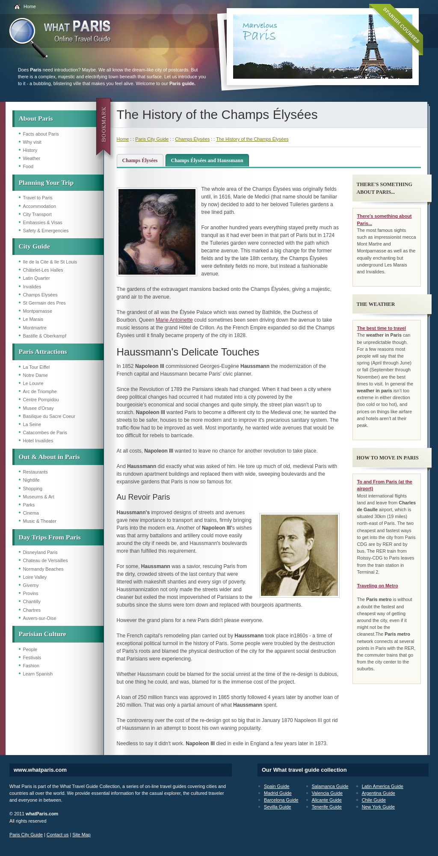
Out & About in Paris (49, 456)
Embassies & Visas (42, 222)
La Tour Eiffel (36, 367)
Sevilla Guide (277, 806)
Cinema (31, 512)
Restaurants (35, 471)
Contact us (58, 834)
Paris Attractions (43, 351)
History (30, 150)
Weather (32, 158)
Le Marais (33, 319)
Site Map (81, 834)
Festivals (32, 657)
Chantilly (32, 601)
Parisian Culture (42, 633)
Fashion (31, 665)
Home (30, 6)
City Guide (34, 246)
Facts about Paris (41, 133)
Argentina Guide (378, 793)
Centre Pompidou (41, 399)
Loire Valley (35, 577)
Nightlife (31, 480)
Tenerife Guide (327, 806)
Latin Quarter (36, 278)
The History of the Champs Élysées (252, 139)
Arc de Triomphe (40, 391)
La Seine (32, 424)
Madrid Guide (278, 793)
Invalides (32, 286)
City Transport (37, 214)
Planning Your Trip (46, 182)
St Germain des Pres (44, 302)
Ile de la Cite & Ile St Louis (50, 261)
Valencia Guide (327, 793)
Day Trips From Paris (50, 537)
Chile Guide (374, 800)
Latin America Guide (382, 786)
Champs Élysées (192, 139)
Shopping (33, 488)
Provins (30, 593)
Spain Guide (276, 786)
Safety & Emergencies (46, 230)
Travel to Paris (38, 197)
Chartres (32, 610)
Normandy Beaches (43, 569)
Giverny (31, 585)
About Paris (36, 118)
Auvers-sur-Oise (39, 618)
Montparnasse (37, 311)
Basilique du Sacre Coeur (49, 416)
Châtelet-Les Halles (43, 269)
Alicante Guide (327, 800)
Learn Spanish (38, 673)
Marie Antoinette (174, 320)
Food (28, 166)
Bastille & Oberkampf (44, 335)
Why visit (32, 142)
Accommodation (39, 206)
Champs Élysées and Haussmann (207, 160)
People (30, 649)
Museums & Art (38, 496)
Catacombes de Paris (45, 432)
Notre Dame (35, 375)
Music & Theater (39, 521)
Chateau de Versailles (45, 560)
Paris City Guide (152, 139)
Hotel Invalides (38, 440)
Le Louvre (33, 383)
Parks (29, 504)
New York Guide (378, 806)
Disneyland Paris (40, 552)
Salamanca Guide (330, 786)
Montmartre (35, 327)
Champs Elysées (40, 294)
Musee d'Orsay (38, 408)
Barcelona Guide (281, 800)
